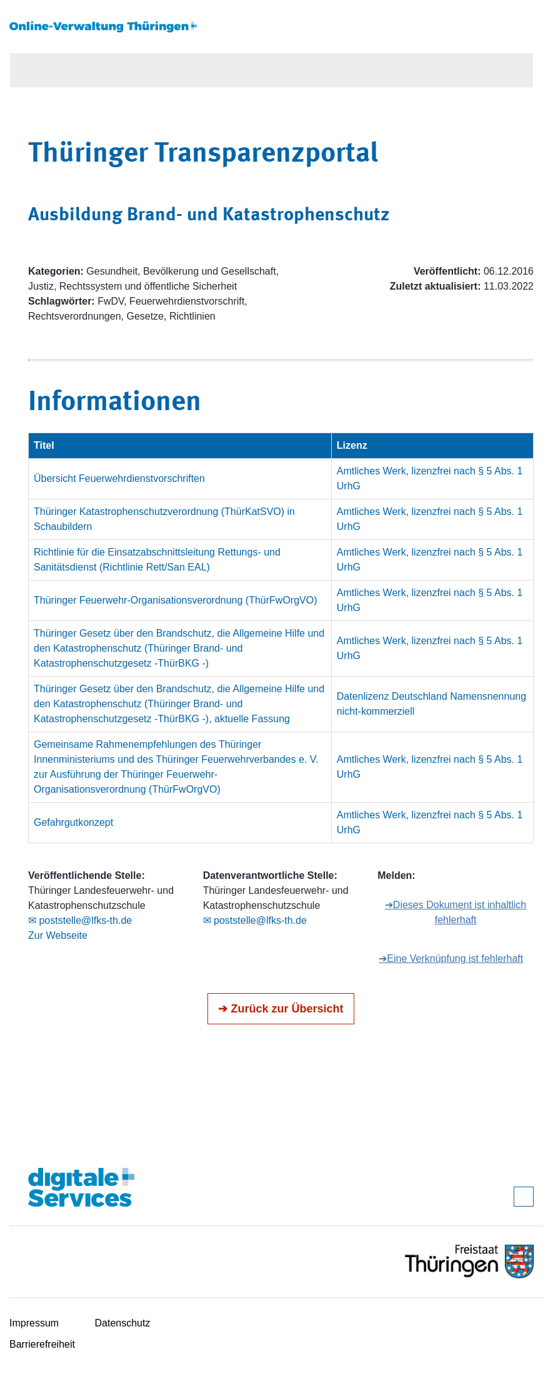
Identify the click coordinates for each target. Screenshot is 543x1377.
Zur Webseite (57, 935)
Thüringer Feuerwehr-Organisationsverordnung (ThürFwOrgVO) (175, 600)
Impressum (34, 1323)
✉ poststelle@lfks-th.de (80, 920)
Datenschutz (123, 1323)
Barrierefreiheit (42, 1344)
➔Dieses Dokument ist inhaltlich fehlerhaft (455, 912)
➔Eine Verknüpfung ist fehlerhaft (451, 958)
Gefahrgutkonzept (73, 822)
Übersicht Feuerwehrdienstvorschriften (119, 478)
